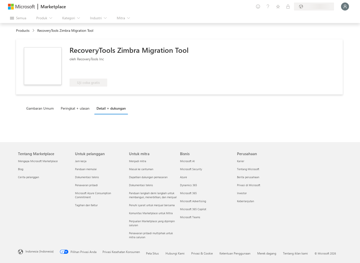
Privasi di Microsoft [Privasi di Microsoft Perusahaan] (248, 185)
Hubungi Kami (175, 253)
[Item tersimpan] (278, 6)
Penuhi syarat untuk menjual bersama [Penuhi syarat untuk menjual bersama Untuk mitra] (152, 205)
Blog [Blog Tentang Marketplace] (20, 169)
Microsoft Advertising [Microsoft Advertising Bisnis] (193, 201)
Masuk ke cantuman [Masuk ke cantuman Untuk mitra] (141, 169)
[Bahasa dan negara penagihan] (314, 7)
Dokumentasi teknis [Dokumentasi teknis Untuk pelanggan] (87, 177)
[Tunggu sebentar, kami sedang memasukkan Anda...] (345, 7)
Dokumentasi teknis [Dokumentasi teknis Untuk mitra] (141, 185)
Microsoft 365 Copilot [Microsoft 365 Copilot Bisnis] (193, 209)
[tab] (41, 108)
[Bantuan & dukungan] (268, 6)
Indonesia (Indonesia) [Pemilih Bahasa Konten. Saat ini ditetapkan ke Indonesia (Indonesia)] (40, 251)
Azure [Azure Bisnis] (183, 177)
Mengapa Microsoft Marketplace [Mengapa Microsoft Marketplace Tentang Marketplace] (38, 161)
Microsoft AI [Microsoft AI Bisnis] (187, 161)
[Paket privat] (288, 6)
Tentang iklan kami (295, 253)
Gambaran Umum (40, 108)
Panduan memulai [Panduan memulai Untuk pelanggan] (86, 169)
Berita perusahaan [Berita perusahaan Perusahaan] (248, 177)
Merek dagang (266, 253)
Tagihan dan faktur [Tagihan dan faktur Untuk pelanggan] (86, 205)
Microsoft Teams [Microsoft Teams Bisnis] (190, 217)
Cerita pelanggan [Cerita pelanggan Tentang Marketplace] (28, 177)
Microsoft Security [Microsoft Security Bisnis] (191, 169)
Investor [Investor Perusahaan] (242, 193)
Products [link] (23, 30)
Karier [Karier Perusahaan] (240, 161)
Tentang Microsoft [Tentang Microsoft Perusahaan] (248, 169)
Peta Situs (152, 253)
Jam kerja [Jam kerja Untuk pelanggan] (80, 161)
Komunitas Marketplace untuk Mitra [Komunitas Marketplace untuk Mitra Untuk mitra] (151, 213)
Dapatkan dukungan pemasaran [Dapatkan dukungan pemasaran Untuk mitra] (148, 177)
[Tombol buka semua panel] (18, 18)
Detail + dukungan (111, 108)
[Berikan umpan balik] (258, 6)
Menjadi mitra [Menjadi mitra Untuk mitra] (137, 161)
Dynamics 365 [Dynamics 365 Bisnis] (188, 185)
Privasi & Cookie (202, 253)
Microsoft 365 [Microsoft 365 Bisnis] (188, 193)
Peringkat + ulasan (75, 108)
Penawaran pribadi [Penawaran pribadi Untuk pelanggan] (86, 185)
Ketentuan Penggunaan (235, 253)
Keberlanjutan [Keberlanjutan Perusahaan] (245, 201)
